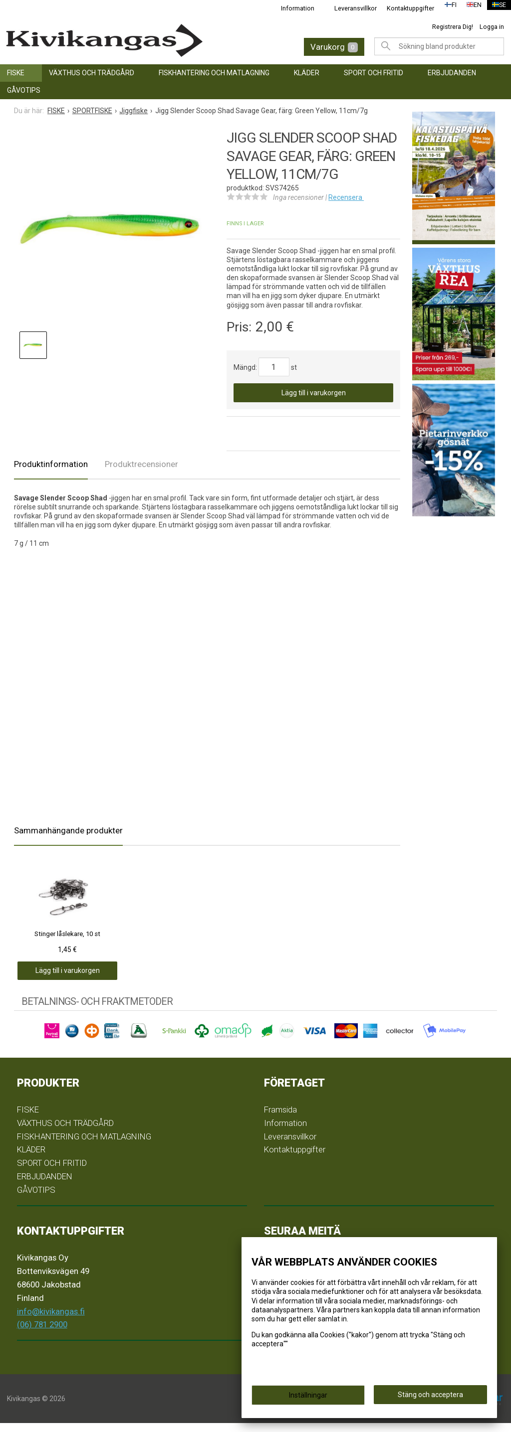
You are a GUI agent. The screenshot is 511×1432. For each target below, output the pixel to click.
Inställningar (308, 1398)
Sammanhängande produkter (68, 830)
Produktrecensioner (141, 464)
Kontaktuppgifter (404, 8)
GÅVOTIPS (23, 90)
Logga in (492, 26)
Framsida (280, 1118)
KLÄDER (306, 73)
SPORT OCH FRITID (373, 73)
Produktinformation (51, 464)
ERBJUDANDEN (452, 73)
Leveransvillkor (349, 8)
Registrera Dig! (452, 26)
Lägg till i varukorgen (313, 393)
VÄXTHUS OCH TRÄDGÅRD (91, 73)
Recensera (346, 197)
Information (291, 8)
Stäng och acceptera (430, 1398)
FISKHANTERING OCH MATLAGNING (214, 73)
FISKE (15, 73)
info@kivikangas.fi (51, 1320)
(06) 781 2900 (42, 1334)
